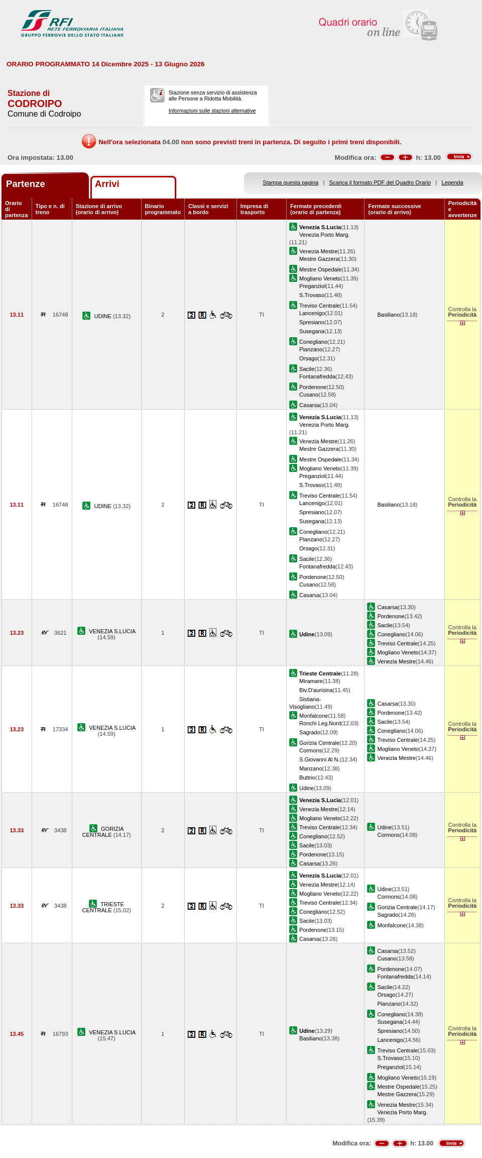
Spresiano (311, 322)
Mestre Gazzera (319, 259)
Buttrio (307, 778)
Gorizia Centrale (319, 743)
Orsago (308, 358)
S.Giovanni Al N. (319, 759)
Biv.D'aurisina (316, 690)
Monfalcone (313, 716)
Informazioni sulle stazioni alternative (212, 111)
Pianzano (310, 349)
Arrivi (107, 183)
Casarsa (309, 405)
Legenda (452, 182)
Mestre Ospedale (320, 269)
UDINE (103, 316)
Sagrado (309, 732)
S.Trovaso (311, 295)
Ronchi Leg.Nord (320, 723)
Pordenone (312, 387)
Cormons (310, 750)
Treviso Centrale (319, 306)
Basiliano (388, 315)
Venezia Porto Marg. (324, 235)
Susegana (311, 331)
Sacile (306, 369)
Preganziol (312, 286)
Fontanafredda (317, 376)
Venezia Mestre (318, 251)
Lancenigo (312, 313)
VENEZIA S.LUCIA (112, 631)
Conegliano (313, 342)
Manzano (310, 768)
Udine (306, 788)
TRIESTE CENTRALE (103, 907)
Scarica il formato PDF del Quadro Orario (380, 182)
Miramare (311, 681)
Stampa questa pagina (290, 182)
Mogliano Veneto (320, 278)
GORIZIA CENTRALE (103, 832)
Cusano (308, 395)
